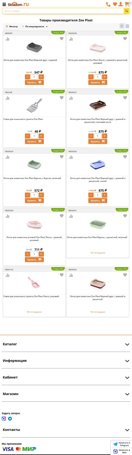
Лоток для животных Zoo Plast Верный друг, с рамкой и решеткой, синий (97, 180)
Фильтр (12, 26)
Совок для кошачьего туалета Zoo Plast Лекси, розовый (31, 296)
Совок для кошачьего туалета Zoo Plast (23, 119)
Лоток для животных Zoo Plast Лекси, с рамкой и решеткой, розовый (98, 61)
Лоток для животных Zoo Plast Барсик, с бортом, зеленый (32, 178)
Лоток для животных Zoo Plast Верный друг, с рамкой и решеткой (97, 298)
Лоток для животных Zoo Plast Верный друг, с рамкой (30, 60)
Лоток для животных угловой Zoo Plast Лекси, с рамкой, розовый (34, 239)
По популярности (33, 27)
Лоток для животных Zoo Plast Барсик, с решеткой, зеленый (97, 237)
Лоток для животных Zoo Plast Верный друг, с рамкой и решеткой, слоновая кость (97, 120)
